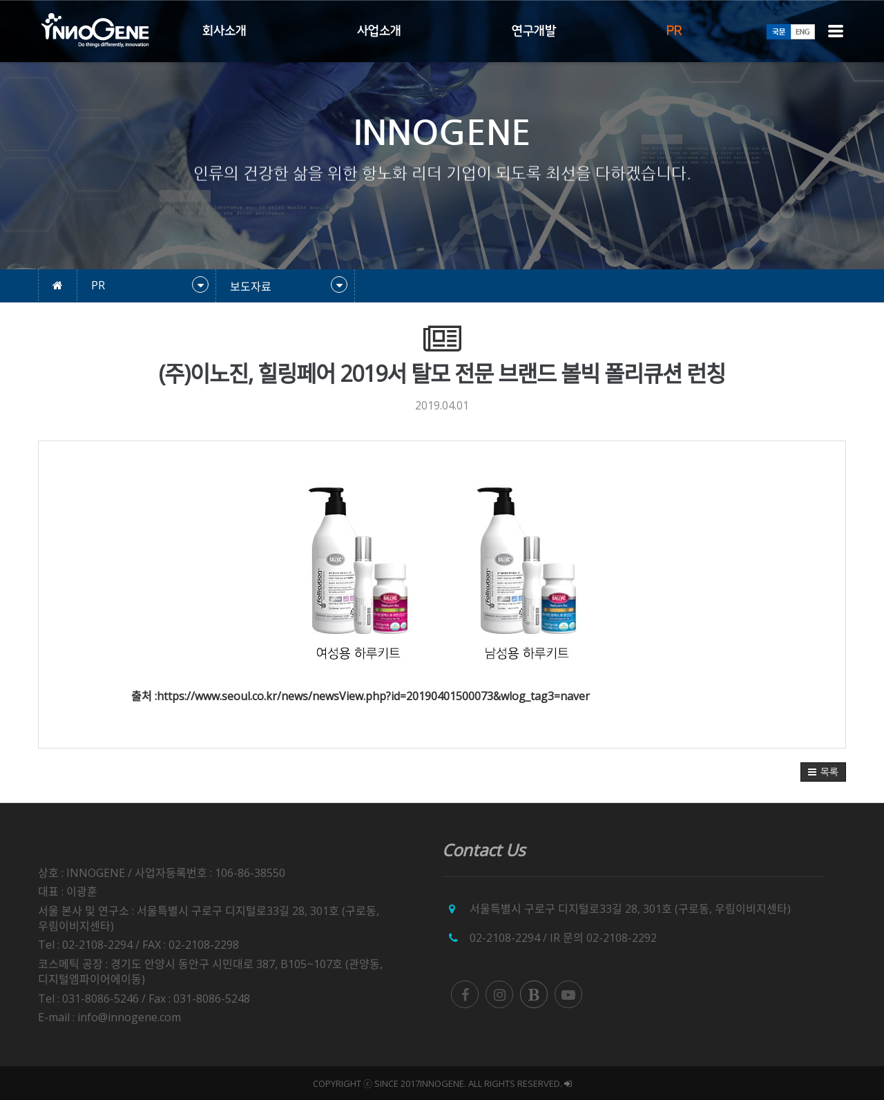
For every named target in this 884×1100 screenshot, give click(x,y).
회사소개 (224, 31)
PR (674, 31)
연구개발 (534, 31)
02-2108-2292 (621, 937)
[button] (823, 772)
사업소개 (379, 31)
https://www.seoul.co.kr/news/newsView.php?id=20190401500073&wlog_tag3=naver (373, 696)
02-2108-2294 (505, 937)
